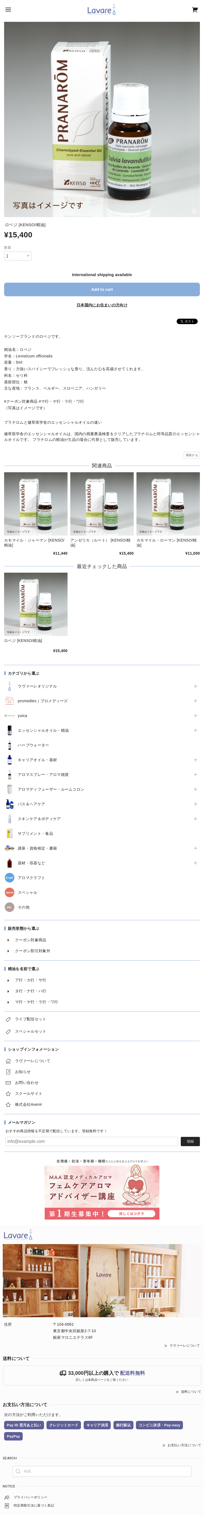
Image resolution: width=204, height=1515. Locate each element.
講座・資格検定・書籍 (37, 848)
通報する (192, 455)
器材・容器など (31, 863)
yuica (22, 715)
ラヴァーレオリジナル (37, 686)
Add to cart (102, 289)
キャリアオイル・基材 (37, 760)
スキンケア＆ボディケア (39, 819)
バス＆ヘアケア (31, 804)
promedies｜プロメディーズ (43, 701)
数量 (7, 248)
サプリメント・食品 (35, 833)
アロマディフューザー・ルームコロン (51, 789)
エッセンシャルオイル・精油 (43, 730)
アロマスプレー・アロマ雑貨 (43, 774)
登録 (190, 1141)
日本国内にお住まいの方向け (102, 305)
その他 (24, 907)
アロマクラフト (31, 877)
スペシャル (27, 892)
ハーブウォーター (33, 745)
